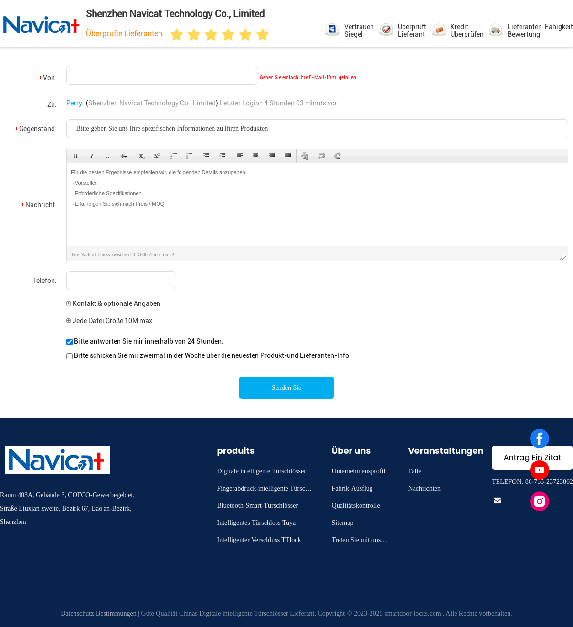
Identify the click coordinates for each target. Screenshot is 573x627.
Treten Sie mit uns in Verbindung (360, 541)
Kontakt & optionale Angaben (113, 303)
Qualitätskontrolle (356, 505)
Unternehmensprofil (359, 471)
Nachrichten (424, 488)
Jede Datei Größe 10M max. (110, 320)
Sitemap (343, 522)
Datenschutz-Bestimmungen (99, 613)
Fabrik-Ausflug (352, 488)
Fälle (415, 471)
